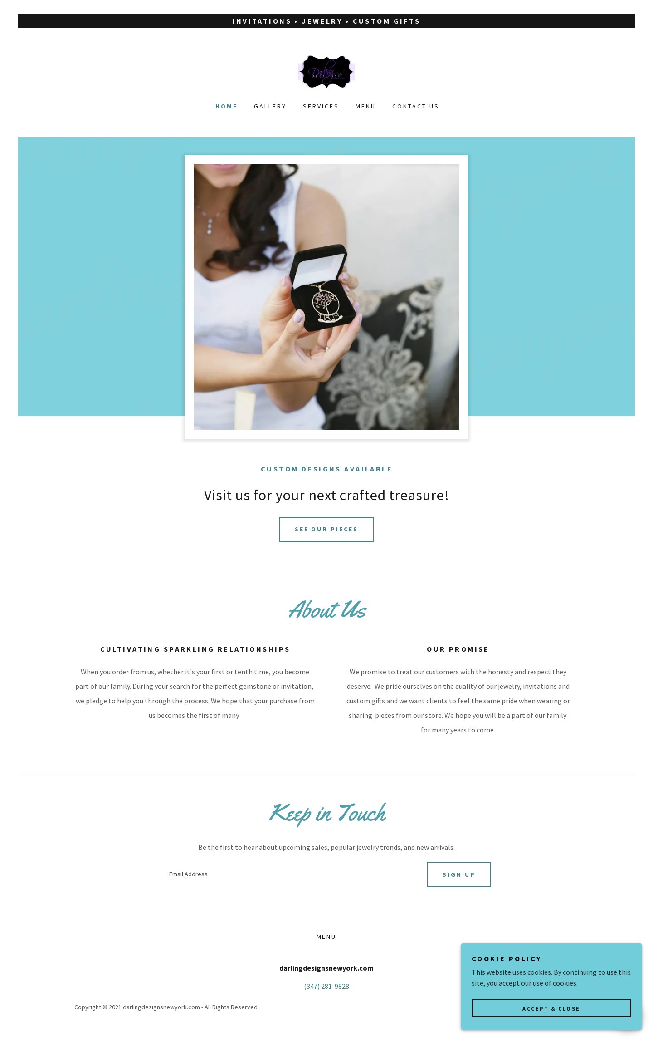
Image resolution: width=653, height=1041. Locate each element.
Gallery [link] (270, 106)
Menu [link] (366, 106)
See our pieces (327, 529)
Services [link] (321, 106)
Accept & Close (551, 1008)
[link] (326, 70)
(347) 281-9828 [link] (326, 986)
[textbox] (289, 874)
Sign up (459, 874)
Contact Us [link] (415, 106)
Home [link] (226, 106)
